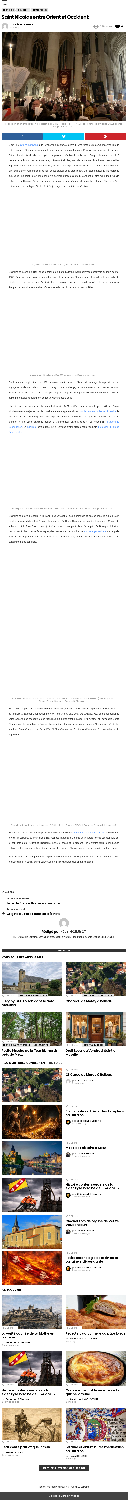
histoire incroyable (29, 145)
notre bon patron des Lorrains (89, 832)
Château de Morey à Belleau (89, 1001)
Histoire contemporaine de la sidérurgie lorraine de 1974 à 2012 (93, 1186)
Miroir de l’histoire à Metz (86, 1147)
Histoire (89, 995)
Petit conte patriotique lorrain (26, 1447)
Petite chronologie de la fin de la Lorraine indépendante (92, 1259)
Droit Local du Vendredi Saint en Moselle (92, 1052)
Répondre (64, 950)
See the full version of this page (64, 1468)
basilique (31, 427)
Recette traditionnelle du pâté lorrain (96, 1333)
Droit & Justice (93, 1045)
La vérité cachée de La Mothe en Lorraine (28, 1335)
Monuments (105, 995)
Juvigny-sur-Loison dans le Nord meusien (28, 1003)
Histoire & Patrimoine (33, 995)
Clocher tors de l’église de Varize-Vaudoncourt (93, 1223)
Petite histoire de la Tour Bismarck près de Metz (29, 1052)
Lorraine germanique (95, 531)
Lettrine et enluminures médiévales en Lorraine (95, 1449)
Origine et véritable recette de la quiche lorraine (92, 1392)
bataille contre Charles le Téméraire (97, 411)
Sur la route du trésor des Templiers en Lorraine (95, 1113)
